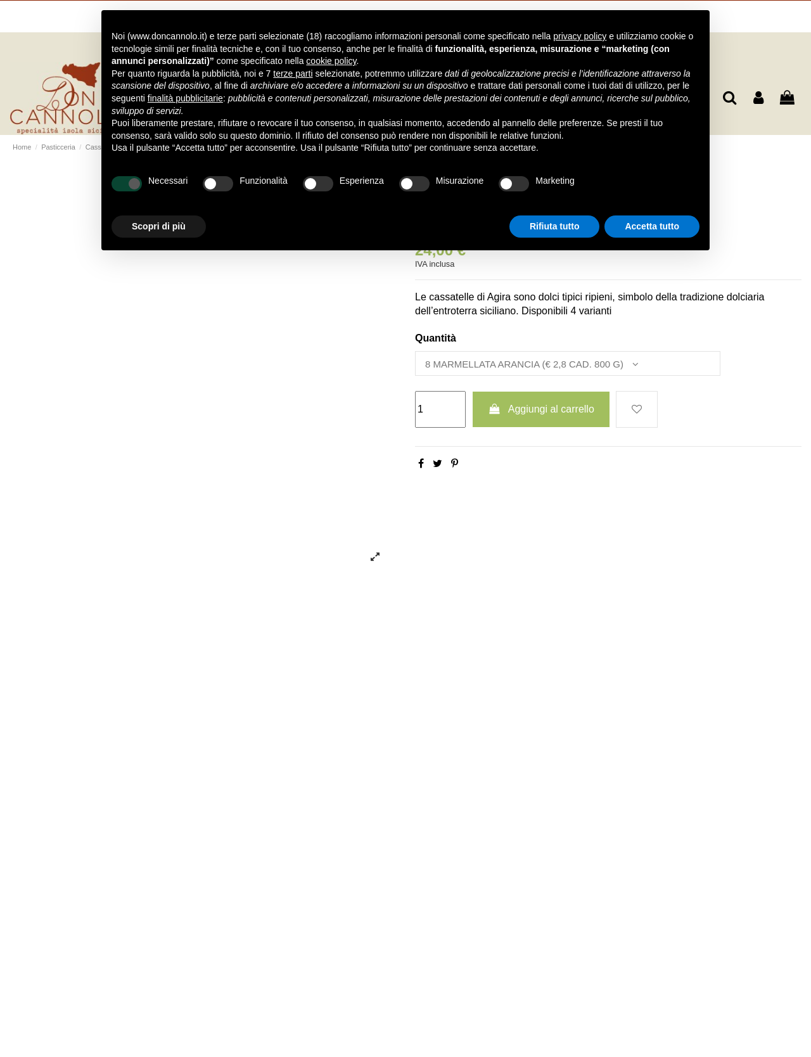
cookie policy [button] (331, 61)
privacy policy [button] (579, 36)
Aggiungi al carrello (541, 411)
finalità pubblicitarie (185, 98)
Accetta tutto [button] (652, 226)
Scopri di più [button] (159, 226)
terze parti (292, 73)
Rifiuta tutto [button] (555, 226)
